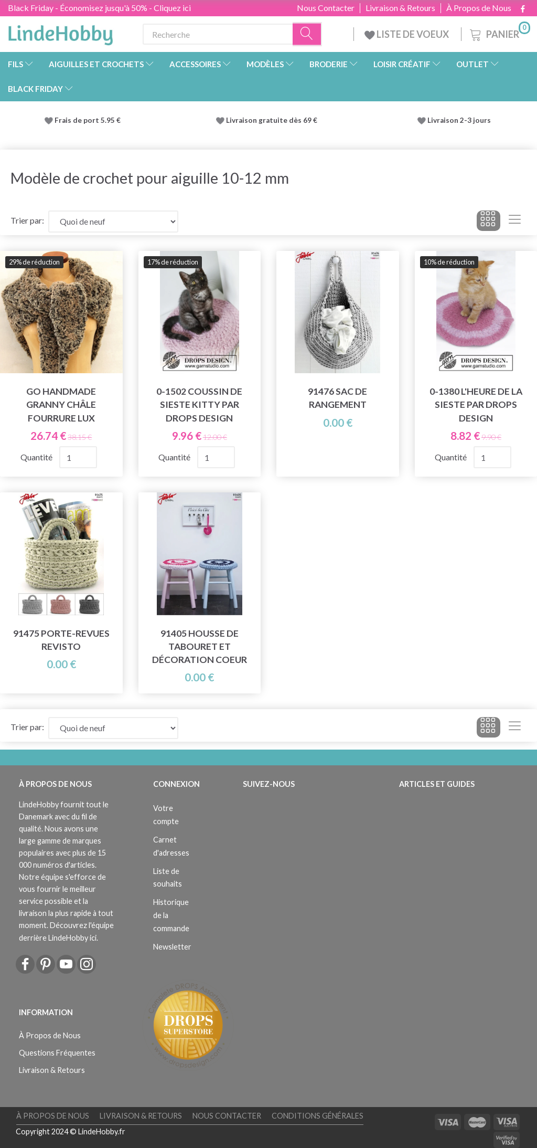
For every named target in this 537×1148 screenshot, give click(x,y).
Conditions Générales (317, 1115)
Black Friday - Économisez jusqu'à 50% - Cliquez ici (99, 8)
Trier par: (27, 220)
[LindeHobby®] (60, 32)
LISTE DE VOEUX (407, 34)
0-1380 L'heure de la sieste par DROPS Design (475, 404)
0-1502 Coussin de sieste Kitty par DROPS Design (199, 404)
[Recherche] (307, 34)
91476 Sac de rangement (337, 398)
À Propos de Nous (478, 8)
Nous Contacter (326, 8)
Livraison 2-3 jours (459, 120)
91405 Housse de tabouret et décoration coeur (199, 646)
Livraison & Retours (400, 8)
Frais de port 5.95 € (88, 120)
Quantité (37, 457)
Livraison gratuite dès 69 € (273, 120)
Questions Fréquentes (57, 1052)
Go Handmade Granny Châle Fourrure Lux (61, 404)
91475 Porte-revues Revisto (61, 640)
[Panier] (498, 33)
